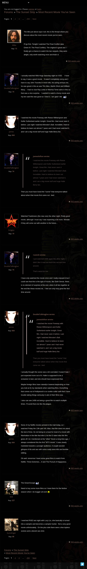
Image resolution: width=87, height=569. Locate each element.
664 (13, 139)
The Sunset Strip (25, 12)
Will (11, 500)
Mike (14, 45)
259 (28, 19)
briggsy (11, 233)
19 (13, 237)
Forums (8, 12)
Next (34, 19)
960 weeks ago (77, 472)
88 (13, 540)
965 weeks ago (74, 61)
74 (13, 92)
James (11, 135)
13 (16, 49)
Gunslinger (11, 536)
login (39, 9)
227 (13, 504)
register (31, 9)
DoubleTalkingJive (11, 88)
